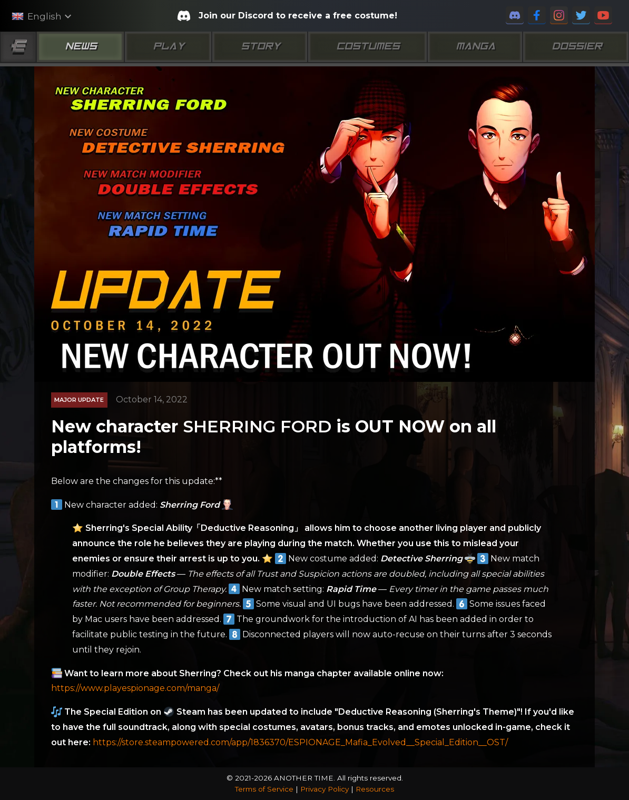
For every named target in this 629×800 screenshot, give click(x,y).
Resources (375, 789)
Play (168, 47)
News (80, 47)
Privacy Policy (324, 789)
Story (260, 47)
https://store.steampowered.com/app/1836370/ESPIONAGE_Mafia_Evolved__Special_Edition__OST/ (300, 742)
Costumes (367, 47)
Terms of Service (264, 789)
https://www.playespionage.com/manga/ (135, 688)
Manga (475, 47)
